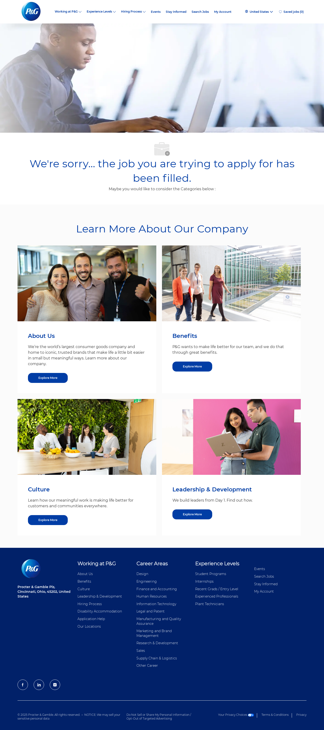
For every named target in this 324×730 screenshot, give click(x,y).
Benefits (84, 581)
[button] (258, 11)
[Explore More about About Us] (48, 378)
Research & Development (157, 643)
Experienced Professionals (216, 596)
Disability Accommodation (99, 611)
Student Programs (210, 574)
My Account (222, 11)
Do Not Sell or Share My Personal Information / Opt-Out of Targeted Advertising (158, 716)
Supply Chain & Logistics (156, 658)
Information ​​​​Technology (156, 604)
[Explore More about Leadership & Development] (192, 514)
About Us (85, 574)
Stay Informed (176, 11)
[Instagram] (55, 685)
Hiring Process (89, 604)
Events (156, 11)
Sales (140, 650)
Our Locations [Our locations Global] (89, 626)
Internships (204, 581)
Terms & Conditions (275, 714)
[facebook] (23, 685)
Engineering (146, 581)
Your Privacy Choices (236, 714)
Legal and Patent (150, 611)
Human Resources (151, 596)
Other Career (147, 665)
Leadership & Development (99, 596)
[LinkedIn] (39, 685)
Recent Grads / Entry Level (216, 589)
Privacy (301, 714)
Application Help (91, 619)
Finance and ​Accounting (156, 589)
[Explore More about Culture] (48, 520)
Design (142, 574)
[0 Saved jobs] (291, 11)
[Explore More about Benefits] (192, 367)
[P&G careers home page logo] (34, 11)
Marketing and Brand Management (154, 633)
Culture (83, 589)
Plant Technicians (209, 604)
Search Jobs (200, 11)
